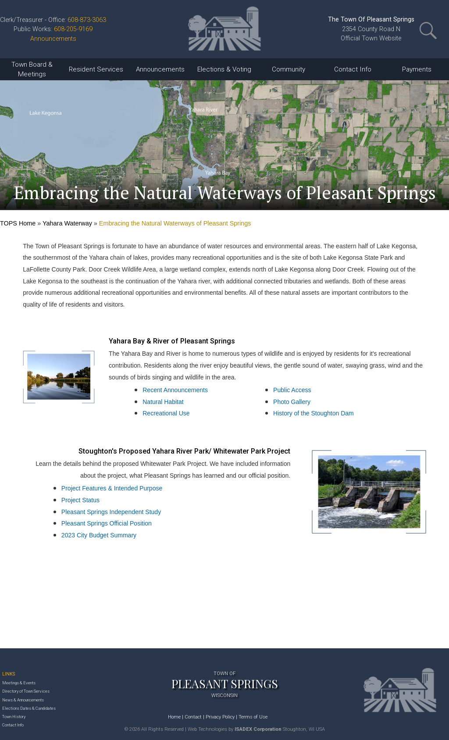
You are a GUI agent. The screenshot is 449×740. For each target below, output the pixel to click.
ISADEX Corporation (258, 729)
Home (174, 717)
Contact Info (13, 724)
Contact (193, 717)
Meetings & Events (19, 682)
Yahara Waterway (67, 223)
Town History (13, 716)
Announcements (53, 39)
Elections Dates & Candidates (29, 708)
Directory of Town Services (26, 691)
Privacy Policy (220, 717)
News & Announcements (23, 699)
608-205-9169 (73, 29)
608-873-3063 (87, 20)
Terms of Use (253, 717)
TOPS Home (18, 223)
